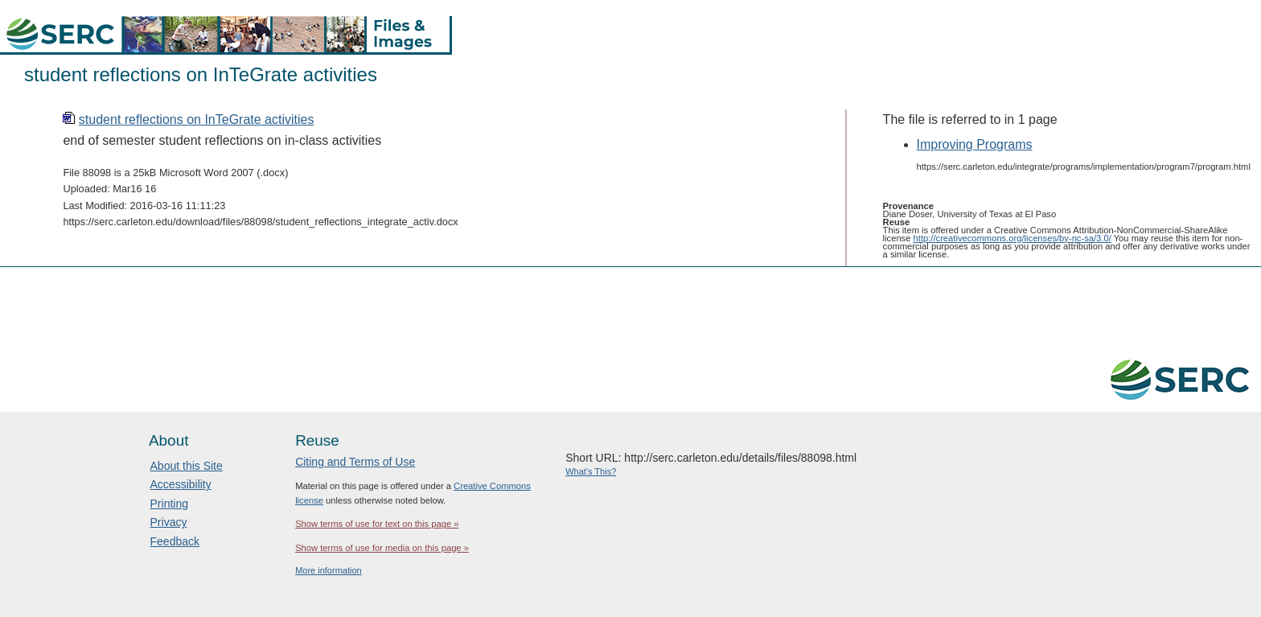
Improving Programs (975, 144)
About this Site (186, 465)
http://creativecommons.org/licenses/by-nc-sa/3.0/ (1012, 238)
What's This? (590, 471)
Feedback (174, 541)
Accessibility (181, 484)
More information (328, 570)
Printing (169, 503)
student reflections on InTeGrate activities (196, 119)
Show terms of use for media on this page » (382, 548)
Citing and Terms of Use (355, 461)
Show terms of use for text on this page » (376, 524)
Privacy (168, 522)
